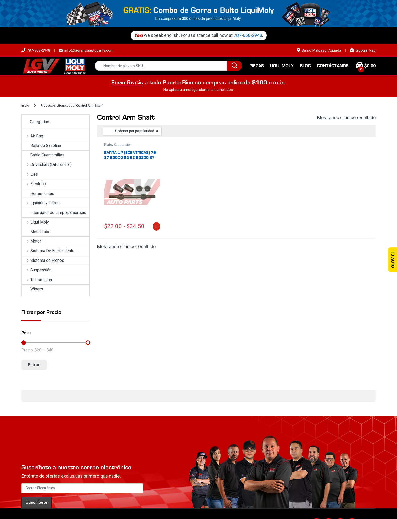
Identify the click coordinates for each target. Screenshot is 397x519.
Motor (31, 241)
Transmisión (37, 279)
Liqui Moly (282, 66)
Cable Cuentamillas (43, 155)
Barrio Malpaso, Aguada (319, 50)
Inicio (25, 105)
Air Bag (32, 136)
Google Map (363, 50)
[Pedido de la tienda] (132, 131)
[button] (21, 407)
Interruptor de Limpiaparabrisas (54, 212)
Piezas (256, 66)
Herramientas (38, 193)
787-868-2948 (249, 35)
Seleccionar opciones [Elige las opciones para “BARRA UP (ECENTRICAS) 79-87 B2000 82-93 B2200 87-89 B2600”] (156, 226)
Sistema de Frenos (43, 260)
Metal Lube (36, 231)
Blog (305, 66)
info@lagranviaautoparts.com (86, 50)
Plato (108, 145)
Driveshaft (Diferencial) (47, 164)
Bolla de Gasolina (41, 145)
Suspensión (123, 145)
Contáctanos (333, 66)
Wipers (32, 289)
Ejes (30, 174)
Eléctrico (34, 183)
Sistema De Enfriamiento (48, 250)
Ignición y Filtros (41, 202)
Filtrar (34, 364)
